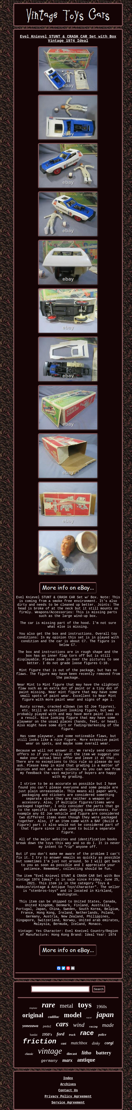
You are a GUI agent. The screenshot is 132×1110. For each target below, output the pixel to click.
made (108, 1025)
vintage (50, 1051)
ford (60, 1033)
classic (29, 1054)
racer (89, 1017)
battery (103, 1053)
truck (72, 1034)
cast (63, 1043)
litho (86, 1053)
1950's (47, 1034)
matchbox (79, 1043)
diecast (72, 1054)
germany (49, 1061)
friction (39, 1042)
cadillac (53, 1017)
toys (85, 1004)
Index (68, 1078)
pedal (47, 1026)
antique (86, 1060)
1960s (101, 1006)
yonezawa (30, 1026)
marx (67, 1060)
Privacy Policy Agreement (68, 1096)
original (32, 1015)
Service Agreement (68, 1102)
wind (78, 1025)
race (87, 1032)
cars (62, 1024)
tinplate (33, 1007)
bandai (33, 1034)
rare (48, 1005)
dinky (96, 1043)
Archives (68, 1084)
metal (66, 1005)
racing (93, 1027)
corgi (109, 1043)
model (73, 1015)
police (102, 1034)
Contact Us (68, 1090)
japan (105, 1014)
